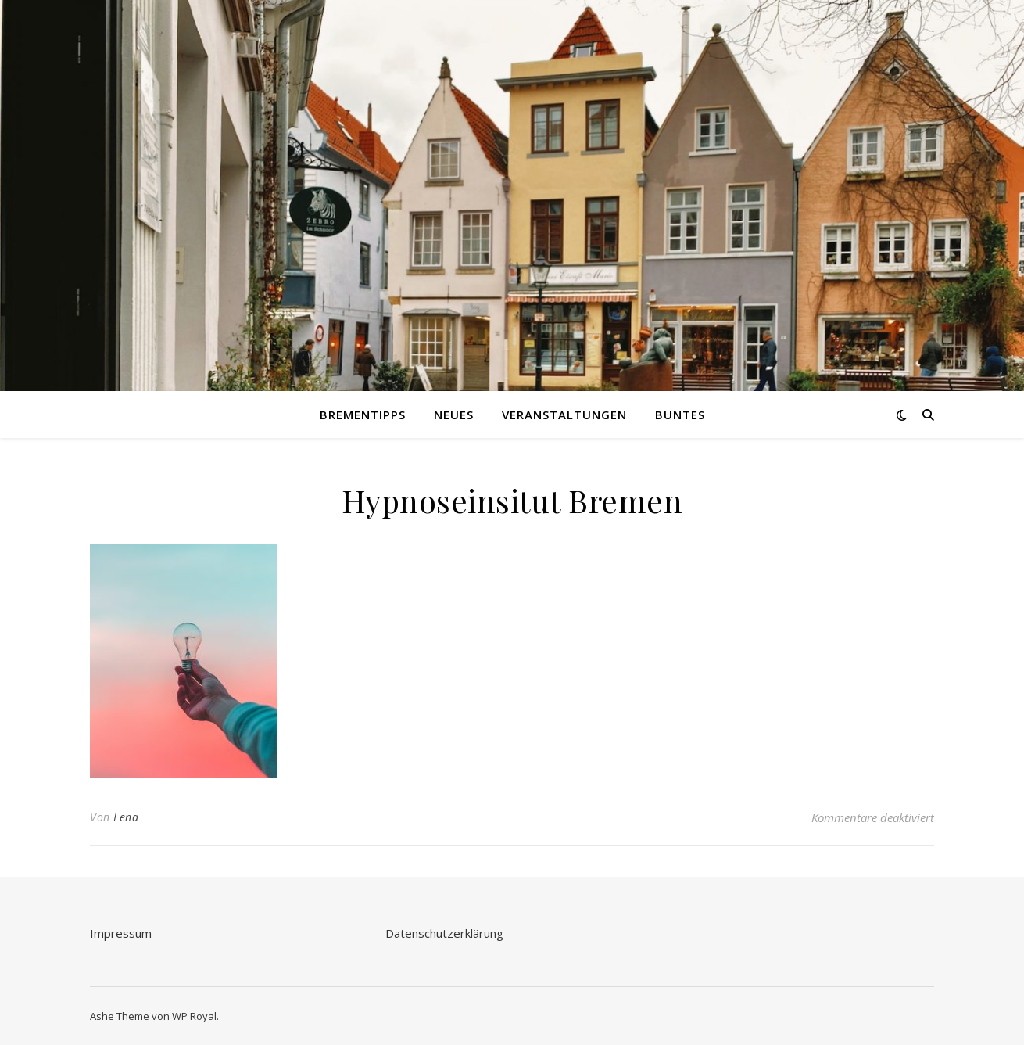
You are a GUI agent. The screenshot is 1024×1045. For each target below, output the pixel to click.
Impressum (121, 933)
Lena (125, 817)
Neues (454, 414)
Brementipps (363, 414)
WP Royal (194, 1016)
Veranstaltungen (564, 414)
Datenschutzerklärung (444, 933)
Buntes (680, 414)
